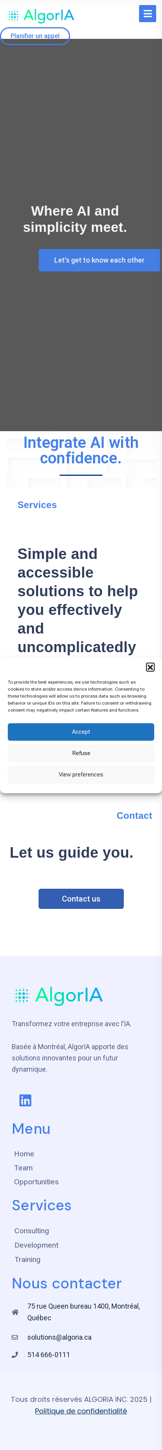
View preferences (81, 774)
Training (27, 1259)
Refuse (81, 753)
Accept (81, 731)
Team (23, 1167)
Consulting (31, 1230)
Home (24, 1153)
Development (36, 1245)
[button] (150, 667)
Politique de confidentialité (81, 1411)
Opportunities (36, 1181)
